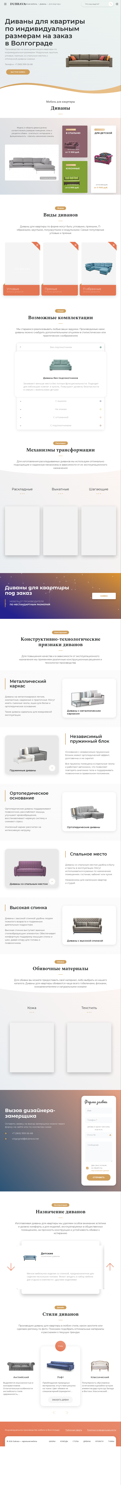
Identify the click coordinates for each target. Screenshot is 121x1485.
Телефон (91, 1128)
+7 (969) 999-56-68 (22, 1141)
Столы (76, 1447)
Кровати (99, 1447)
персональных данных (100, 1179)
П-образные (92, 288)
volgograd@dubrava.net (25, 1147)
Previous (9, 164)
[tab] (60, 347)
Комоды (64, 1447)
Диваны (87, 1447)
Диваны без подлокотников (60, 378)
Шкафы (52, 1447)
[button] (11, 1275)
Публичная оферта (73, 1436)
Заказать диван (60, 1408)
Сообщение (93, 1153)
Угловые (13, 288)
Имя (89, 1119)
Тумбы (111, 1447)
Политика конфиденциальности (101, 1436)
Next (54, 164)
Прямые (51, 288)
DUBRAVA (18, 4)
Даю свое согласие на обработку (100, 1176)
